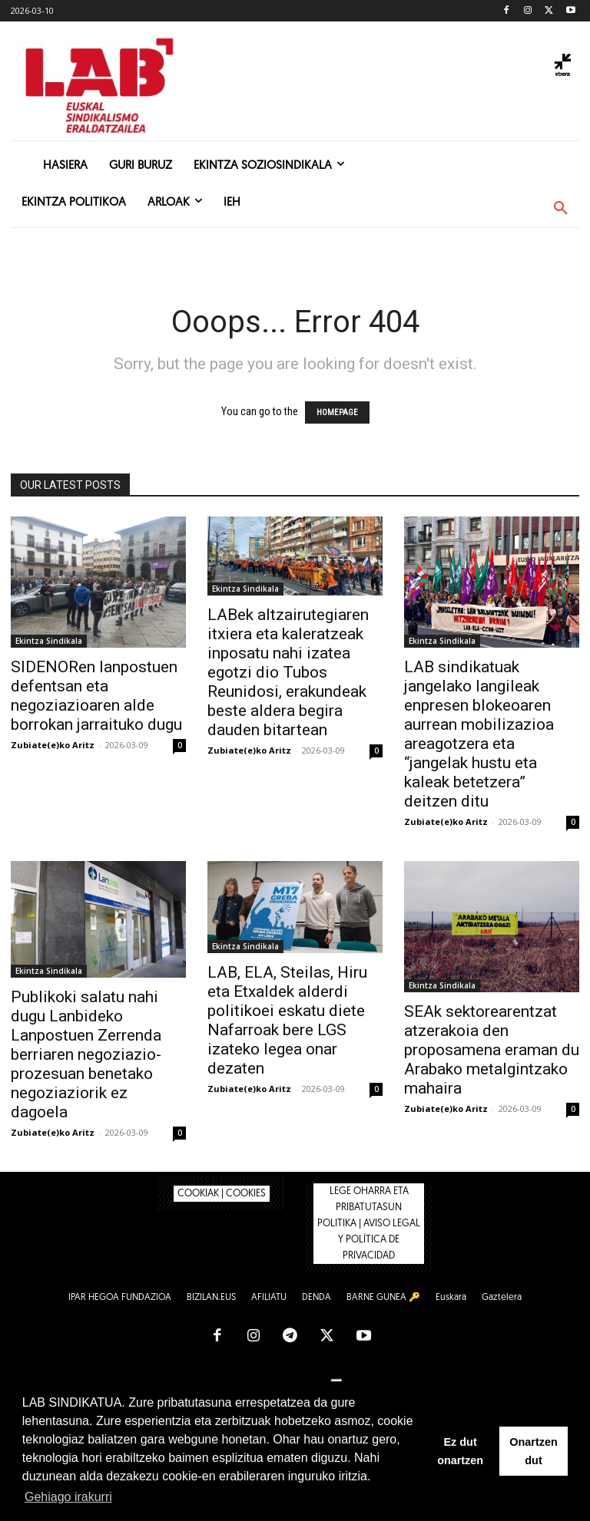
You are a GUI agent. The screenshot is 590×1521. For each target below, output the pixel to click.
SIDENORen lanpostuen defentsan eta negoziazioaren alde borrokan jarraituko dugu (96, 696)
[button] (560, 208)
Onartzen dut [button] (533, 1451)
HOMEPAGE (337, 412)
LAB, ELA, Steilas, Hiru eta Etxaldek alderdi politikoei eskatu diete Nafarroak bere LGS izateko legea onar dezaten (287, 1020)
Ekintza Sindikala (48, 640)
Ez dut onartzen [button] (460, 1451)
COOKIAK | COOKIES (221, 1194)
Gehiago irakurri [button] (68, 1496)
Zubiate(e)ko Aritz (52, 745)
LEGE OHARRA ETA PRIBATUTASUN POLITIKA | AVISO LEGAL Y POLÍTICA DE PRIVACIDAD (368, 1223)
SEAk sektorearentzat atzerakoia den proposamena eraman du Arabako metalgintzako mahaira (491, 1049)
